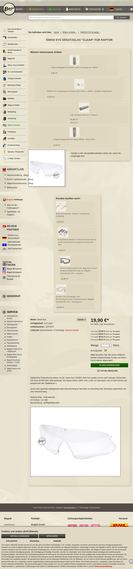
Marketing (34, 541)
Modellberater (10, 46)
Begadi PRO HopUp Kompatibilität (14, 358)
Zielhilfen (8, 101)
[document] (66, 548)
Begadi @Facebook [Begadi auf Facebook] (14, 271)
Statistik (57, 541)
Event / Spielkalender (20, 181)
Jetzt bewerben (15, 250)
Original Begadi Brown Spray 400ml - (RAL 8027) (74, 142)
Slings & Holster (11, 107)
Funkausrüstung (11, 147)
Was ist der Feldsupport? (13, 208)
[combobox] (70, 20)
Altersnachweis (12, 333)
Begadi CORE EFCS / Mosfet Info (14, 352)
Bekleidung (9, 114)
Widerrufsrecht (12, 336)
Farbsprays (9, 134)
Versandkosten (109, 327)
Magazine (9, 61)
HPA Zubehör (10, 94)
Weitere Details (71, 332)
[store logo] (9, 11)
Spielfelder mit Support (13, 215)
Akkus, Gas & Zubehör (13, 67)
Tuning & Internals (12, 81)
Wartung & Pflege (12, 87)
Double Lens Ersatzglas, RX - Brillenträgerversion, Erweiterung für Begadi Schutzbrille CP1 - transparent (75, 301)
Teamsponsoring (13, 345)
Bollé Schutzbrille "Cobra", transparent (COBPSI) (72, 217)
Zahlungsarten (12, 327)
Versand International (15, 324)
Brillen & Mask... (70, 34)
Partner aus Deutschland (13, 239)
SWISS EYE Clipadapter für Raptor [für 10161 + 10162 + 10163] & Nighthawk (79, 93)
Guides (9, 339)
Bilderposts (12, 190)
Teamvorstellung (18, 177)
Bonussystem (12, 330)
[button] (116, 11)
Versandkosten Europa (12, 319)
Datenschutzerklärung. (103, 566)
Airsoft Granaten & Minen (12, 54)
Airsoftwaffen (10, 40)
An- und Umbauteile (12, 74)
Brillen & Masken (11, 127)
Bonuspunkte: (97, 353)
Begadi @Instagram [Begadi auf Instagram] (14, 275)
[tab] (81, 322)
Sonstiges (9, 141)
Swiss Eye (41, 322)
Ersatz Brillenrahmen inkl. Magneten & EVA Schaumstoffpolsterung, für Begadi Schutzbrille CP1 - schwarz (78, 273)
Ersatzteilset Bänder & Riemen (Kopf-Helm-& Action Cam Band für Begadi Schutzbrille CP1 (77, 244)
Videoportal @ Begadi (13, 279)
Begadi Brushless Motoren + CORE (13, 363)
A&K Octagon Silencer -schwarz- (84, 117)
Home (56, 34)
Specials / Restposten (13, 154)
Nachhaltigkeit (12, 368)
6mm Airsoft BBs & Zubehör (12, 33)
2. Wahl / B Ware (11, 161)
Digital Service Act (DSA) (13, 372)
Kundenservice (12, 342)
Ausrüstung (9, 121)
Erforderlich (11, 541)
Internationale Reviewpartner (14, 245)
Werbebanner (12, 348)
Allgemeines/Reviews (20, 185)
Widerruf (13, 298)
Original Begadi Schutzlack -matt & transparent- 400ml (74, 70)
